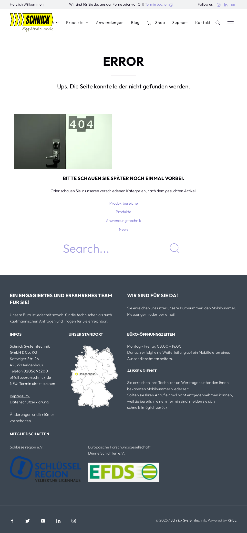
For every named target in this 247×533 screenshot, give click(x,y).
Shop (156, 22)
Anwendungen (110, 22)
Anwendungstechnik (123, 220)
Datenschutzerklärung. (30, 402)
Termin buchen (159, 4)
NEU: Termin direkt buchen (32, 383)
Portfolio (48, 22)
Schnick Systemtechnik (188, 520)
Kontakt (203, 22)
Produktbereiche (123, 203)
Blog (135, 22)
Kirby (232, 520)
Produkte (77, 22)
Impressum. (20, 395)
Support (180, 22)
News (123, 229)
